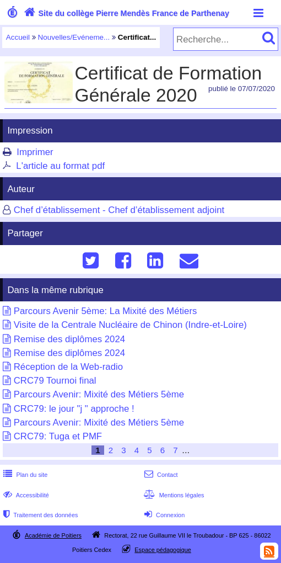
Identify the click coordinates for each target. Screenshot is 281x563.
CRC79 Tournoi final (55, 380)
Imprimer (35, 152)
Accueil (18, 37)
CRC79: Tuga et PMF (58, 436)
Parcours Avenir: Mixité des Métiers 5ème (99, 394)
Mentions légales (173, 495)
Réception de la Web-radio (68, 367)
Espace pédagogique (162, 549)
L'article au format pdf (60, 166)
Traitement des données (39, 515)
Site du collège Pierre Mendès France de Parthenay (125, 13)
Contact (160, 474)
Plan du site (24, 474)
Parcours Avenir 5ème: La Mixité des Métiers (105, 311)
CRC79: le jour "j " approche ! (74, 408)
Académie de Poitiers (53, 535)
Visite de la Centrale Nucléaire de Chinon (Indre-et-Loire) (130, 325)
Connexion (163, 515)
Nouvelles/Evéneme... (74, 37)
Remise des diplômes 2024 (69, 339)
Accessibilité (25, 495)
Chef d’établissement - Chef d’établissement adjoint (119, 210)
